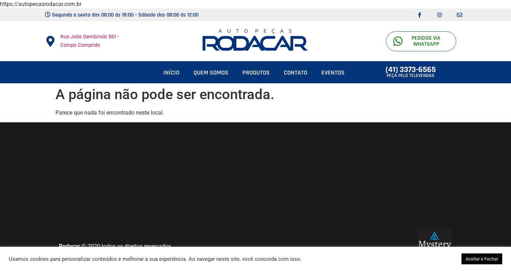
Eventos (333, 73)
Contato (295, 73)
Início (171, 73)
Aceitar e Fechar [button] (482, 259)
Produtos (256, 73)
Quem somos (211, 73)
